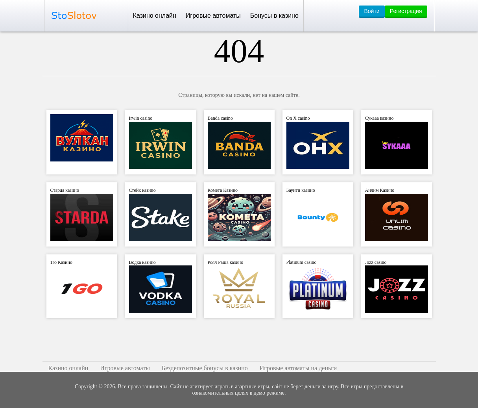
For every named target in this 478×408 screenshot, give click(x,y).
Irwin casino (141, 118)
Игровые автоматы (213, 15)
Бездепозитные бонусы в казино (205, 368)
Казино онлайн (154, 15)
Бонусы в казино (274, 15)
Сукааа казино (379, 118)
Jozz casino (376, 262)
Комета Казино (223, 190)
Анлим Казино (380, 190)
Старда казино (64, 190)
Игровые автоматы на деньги (298, 368)
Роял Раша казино (226, 262)
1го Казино (61, 262)
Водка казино (142, 262)
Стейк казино (142, 190)
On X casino (298, 118)
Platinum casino (301, 262)
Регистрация (406, 11)
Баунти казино (300, 190)
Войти (371, 11)
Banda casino (220, 118)
